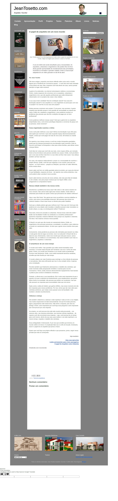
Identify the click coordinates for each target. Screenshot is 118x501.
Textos (58, 21)
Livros (86, 21)
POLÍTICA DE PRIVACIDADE (84, 457)
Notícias (96, 21)
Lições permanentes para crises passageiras (64, 342)
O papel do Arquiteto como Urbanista (66, 344)
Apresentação (29, 21)
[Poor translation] (7, 474)
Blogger (84, 461)
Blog (16, 25)
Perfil (41, 21)
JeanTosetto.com (30, 8)
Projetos (49, 21)
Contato (18, 21)
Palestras (68, 21)
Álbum (78, 21)
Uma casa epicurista (72, 340)
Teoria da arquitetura (39, 378)
